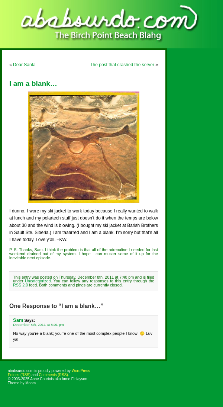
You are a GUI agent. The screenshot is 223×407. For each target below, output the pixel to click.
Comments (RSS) (53, 375)
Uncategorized (38, 281)
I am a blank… (33, 83)
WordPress (81, 371)
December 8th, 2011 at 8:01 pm (38, 325)
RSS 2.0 (20, 285)
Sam (18, 320)
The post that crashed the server (122, 64)
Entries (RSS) (19, 375)
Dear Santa (24, 64)
